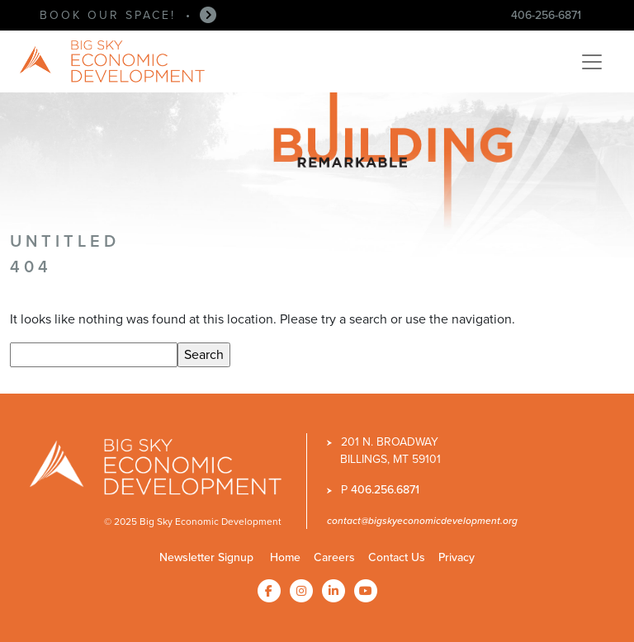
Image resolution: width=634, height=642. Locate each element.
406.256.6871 (385, 489)
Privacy (456, 557)
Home (285, 557)
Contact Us (396, 557)
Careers (334, 557)
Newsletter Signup (206, 557)
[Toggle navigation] (592, 62)
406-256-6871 (546, 15)
